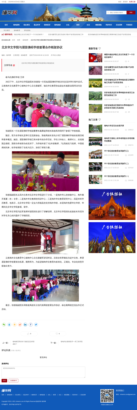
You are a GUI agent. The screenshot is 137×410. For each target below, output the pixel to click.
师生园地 (27, 30)
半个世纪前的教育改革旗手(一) (116, 176)
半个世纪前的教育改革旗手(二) (116, 164)
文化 (67, 25)
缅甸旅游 (57, 25)
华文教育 (7, 30)
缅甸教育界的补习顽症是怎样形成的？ (23, 343)
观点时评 (37, 25)
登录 (4, 380)
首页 (6, 25)
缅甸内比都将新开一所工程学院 (72, 341)
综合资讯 (27, 25)
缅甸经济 (47, 25)
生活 (88, 25)
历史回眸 (119, 25)
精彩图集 (98, 25)
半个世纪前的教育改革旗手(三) (116, 151)
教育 (78, 25)
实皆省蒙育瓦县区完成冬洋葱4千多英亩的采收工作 (66, 34)
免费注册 (132, 2)
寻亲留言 (129, 25)
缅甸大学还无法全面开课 (114, 126)
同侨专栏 (109, 25)
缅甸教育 (17, 30)
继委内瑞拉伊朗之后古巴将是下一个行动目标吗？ (27, 34)
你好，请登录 (123, 2)
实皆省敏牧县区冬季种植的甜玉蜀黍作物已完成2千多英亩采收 (110, 34)
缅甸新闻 (16, 25)
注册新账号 (13, 380)
